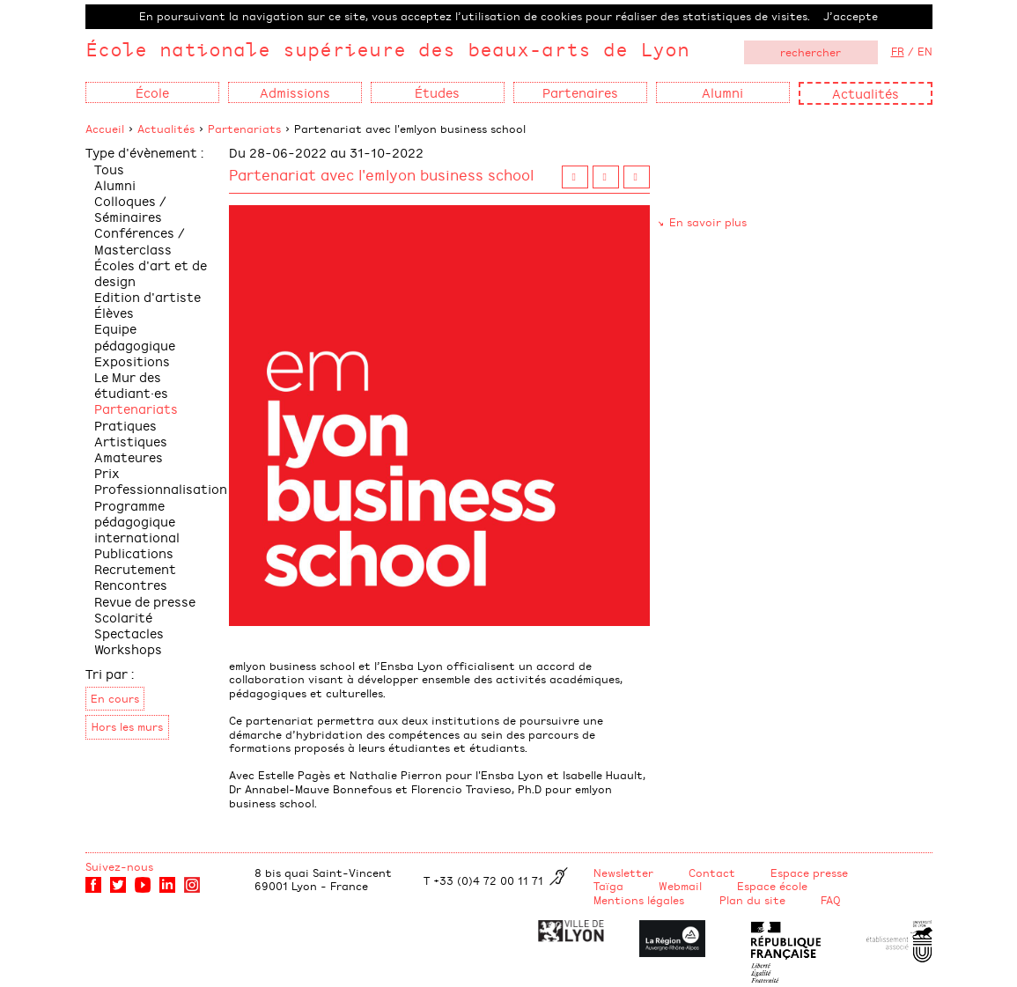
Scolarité (123, 617)
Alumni (115, 184)
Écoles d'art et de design (150, 272)
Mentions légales (638, 900)
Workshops (128, 648)
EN (925, 51)
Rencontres (130, 584)
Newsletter (623, 872)
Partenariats (244, 128)
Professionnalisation (160, 488)
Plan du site (752, 900)
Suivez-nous (119, 866)
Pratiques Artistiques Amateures (130, 441)
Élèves (114, 312)
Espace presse (809, 872)
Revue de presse (144, 601)
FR (897, 51)
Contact (712, 872)
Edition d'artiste (147, 296)
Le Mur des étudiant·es (131, 384)
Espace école (772, 886)
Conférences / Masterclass (139, 240)
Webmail (680, 886)
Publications (133, 552)
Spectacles (129, 632)
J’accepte (850, 16)
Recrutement (135, 568)
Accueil (104, 128)
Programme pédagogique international (137, 521)
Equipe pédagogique (134, 336)
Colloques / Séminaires (130, 208)
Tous (109, 168)
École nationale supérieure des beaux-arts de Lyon (387, 49)
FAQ (831, 900)
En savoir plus (708, 222)
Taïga (608, 886)
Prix (107, 472)
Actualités (865, 93)
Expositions (132, 360)
